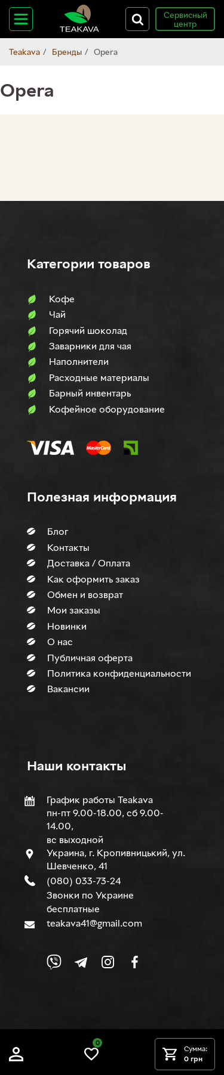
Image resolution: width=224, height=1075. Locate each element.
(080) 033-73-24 (84, 881)
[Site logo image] (79, 29)
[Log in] (16, 1058)
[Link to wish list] (91, 1058)
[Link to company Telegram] (80, 962)
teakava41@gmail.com (94, 923)
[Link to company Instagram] (107, 962)
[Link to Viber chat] (54, 962)
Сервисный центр (185, 19)
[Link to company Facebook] (134, 962)
